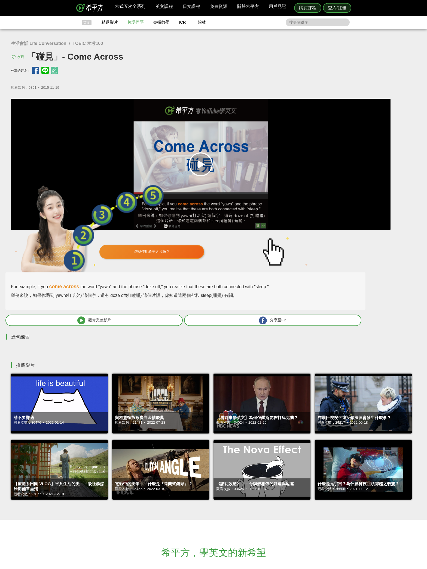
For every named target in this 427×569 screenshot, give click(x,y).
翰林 (202, 22)
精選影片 (110, 22)
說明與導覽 (274, 503)
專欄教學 (161, 22)
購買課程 (307, 7)
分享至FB (372, 202)
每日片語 (220, 508)
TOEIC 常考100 (87, 43)
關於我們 (246, 508)
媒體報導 (246, 513)
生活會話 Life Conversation (38, 43)
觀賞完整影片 (298, 202)
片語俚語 (135, 22)
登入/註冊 (337, 7)
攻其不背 (220, 498)
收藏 (20, 57)
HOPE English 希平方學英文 (167, 465)
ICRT (183, 22)
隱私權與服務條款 (279, 498)
